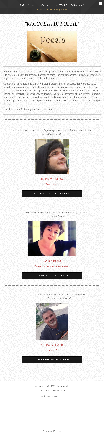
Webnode (57, 431)
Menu (100, 3)
